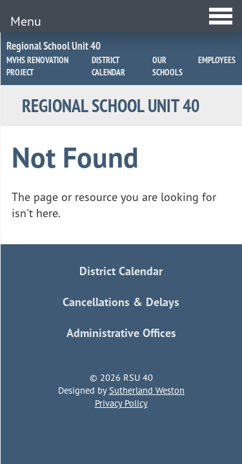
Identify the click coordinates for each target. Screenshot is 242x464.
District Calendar (108, 66)
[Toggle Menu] (121, 16)
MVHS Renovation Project (37, 66)
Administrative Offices (121, 332)
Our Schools (167, 66)
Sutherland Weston (147, 390)
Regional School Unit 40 (53, 46)
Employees (217, 60)
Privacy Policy (121, 403)
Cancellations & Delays (121, 302)
